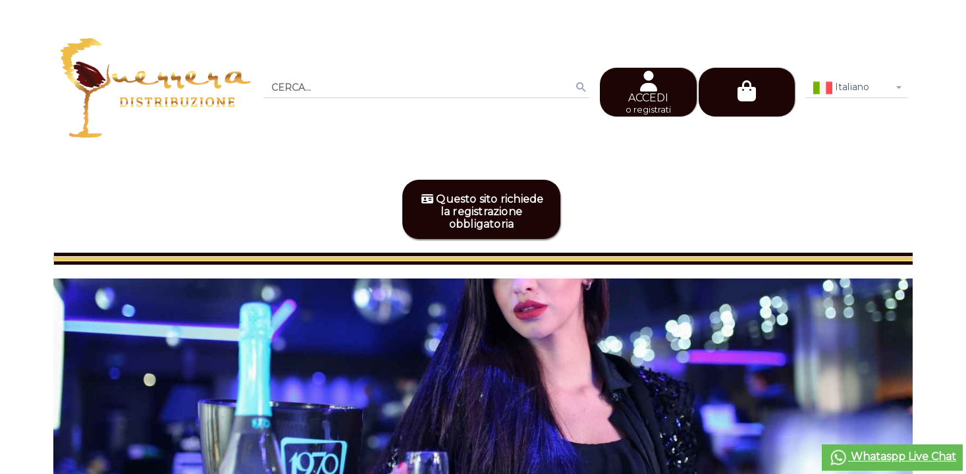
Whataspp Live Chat (892, 457)
